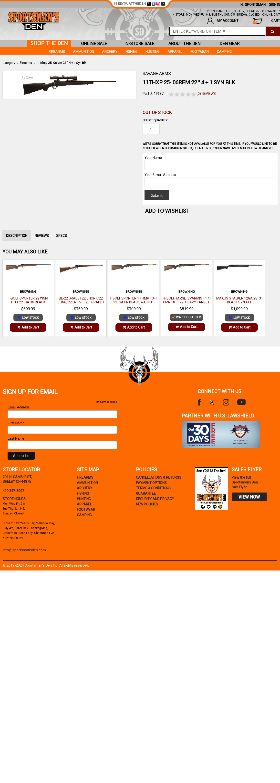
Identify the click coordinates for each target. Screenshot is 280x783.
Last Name (16, 438)
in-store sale (139, 43)
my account (223, 21)
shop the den (49, 43)
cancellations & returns (158, 477)
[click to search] (272, 31)
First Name (16, 423)
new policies (147, 504)
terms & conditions (153, 488)
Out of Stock (157, 112)
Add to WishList (167, 211)
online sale (94, 43)
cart (266, 21)
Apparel (174, 52)
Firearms (26, 63)
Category (8, 63)
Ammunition (83, 52)
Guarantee (146, 493)
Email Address (20, 407)
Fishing (131, 52)
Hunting (152, 52)
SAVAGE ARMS (157, 73)
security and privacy (155, 499)
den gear (230, 43)
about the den (184, 43)
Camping (224, 52)
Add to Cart (28, 327)
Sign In (274, 5)
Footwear (199, 52)
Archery (109, 52)
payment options (151, 483)
